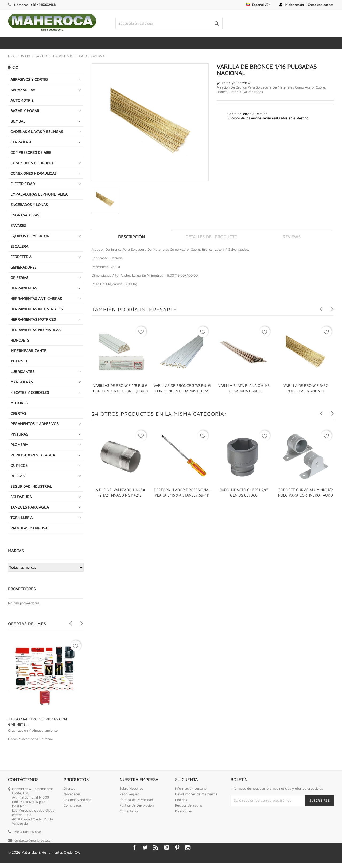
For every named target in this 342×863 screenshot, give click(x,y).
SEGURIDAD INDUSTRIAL (31, 486)
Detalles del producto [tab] (211, 236)
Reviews (292, 236)
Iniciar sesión (294, 5)
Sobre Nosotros (131, 788)
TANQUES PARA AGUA (29, 507)
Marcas (16, 550)
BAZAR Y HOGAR (24, 110)
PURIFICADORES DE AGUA (32, 455)
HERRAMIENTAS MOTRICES (33, 319)
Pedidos (181, 799)
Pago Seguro (129, 794)
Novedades (72, 794)
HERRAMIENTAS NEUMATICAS (35, 329)
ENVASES (18, 225)
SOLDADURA (21, 496)
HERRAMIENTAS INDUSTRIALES (36, 309)
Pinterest (177, 847)
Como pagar (73, 805)
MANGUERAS (21, 382)
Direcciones (184, 811)
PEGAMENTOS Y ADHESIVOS (34, 423)
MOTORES (19, 402)
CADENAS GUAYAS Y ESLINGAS (36, 131)
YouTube (166, 847)
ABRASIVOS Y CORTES (29, 79)
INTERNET (19, 361)
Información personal (191, 788)
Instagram (187, 847)
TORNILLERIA (21, 517)
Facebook (134, 847)
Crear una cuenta (320, 5)
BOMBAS (17, 121)
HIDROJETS (19, 340)
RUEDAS (17, 475)
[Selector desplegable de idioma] (258, 4)
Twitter (145, 847)
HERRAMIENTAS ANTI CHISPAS (36, 298)
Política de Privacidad (136, 799)
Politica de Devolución (136, 805)
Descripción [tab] (131, 236)
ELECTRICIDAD (22, 183)
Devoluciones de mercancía (196, 794)
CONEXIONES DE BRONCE (32, 163)
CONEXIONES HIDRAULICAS (33, 173)
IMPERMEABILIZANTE (28, 350)
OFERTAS (18, 413)
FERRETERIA (21, 256)
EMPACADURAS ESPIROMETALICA (39, 194)
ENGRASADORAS (24, 215)
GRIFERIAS (19, 277)
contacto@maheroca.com (33, 840)
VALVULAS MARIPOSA (29, 528)
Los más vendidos (77, 799)
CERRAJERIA (21, 142)
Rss (155, 847)
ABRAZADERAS (23, 89)
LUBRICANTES (22, 371)
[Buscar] (169, 23)
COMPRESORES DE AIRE (30, 152)
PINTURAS (19, 434)
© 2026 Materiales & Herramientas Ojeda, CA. (44, 852)
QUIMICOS (19, 465)
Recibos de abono (188, 805)
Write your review (233, 83)
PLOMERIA (19, 444)
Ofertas (69, 788)
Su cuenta (186, 779)
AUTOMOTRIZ (22, 100)
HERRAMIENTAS (23, 288)
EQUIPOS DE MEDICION (29, 236)
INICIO (13, 67)
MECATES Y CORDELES (29, 392)
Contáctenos (129, 811)
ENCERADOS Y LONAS (29, 204)
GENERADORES (23, 267)
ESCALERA (19, 246)
